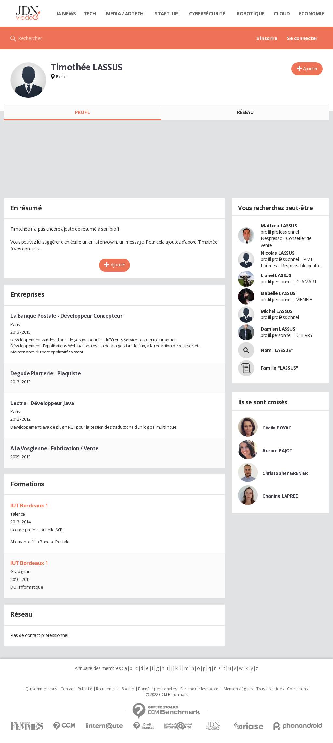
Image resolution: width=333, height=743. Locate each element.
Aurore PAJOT (277, 450)
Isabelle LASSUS (278, 293)
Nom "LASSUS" (277, 350)
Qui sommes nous (41, 689)
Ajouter (310, 68)
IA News (66, 13)
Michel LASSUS (277, 311)
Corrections (297, 689)
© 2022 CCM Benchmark (167, 694)
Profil (82, 112)
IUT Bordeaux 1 (29, 505)
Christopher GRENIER (285, 473)
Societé (128, 689)
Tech (90, 13)
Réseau (245, 112)
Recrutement (107, 689)
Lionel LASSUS (276, 275)
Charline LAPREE (280, 496)
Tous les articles (270, 689)
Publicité (85, 689)
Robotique (250, 13)
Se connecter (302, 38)
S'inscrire (266, 38)
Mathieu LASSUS (279, 226)
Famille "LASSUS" (279, 368)
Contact (67, 689)
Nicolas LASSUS (277, 253)
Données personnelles (157, 689)
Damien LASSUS (278, 329)
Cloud (282, 13)
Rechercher (30, 38)
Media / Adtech (125, 13)
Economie (311, 13)
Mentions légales (238, 689)
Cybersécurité (207, 13)
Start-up (166, 13)
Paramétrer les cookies (200, 689)
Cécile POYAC (276, 428)
